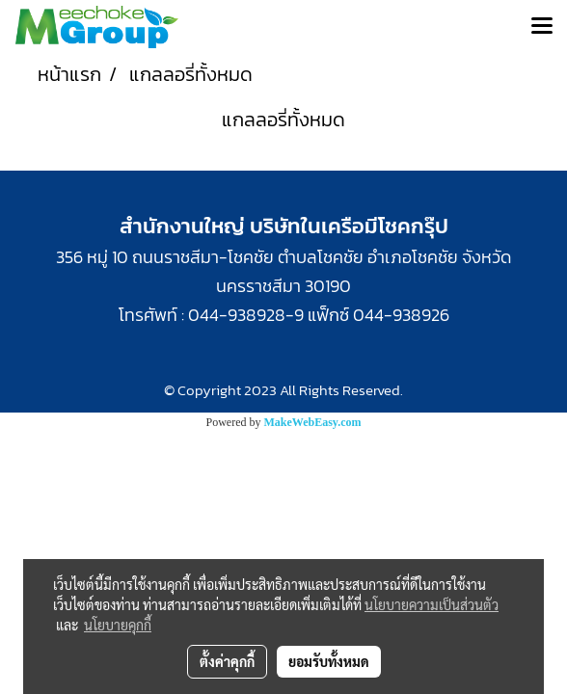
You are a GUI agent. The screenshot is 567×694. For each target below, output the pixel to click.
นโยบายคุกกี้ (117, 624)
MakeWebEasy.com (313, 422)
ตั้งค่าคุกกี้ (227, 661)
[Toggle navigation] (542, 27)
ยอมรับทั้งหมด (328, 661)
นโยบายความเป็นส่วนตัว (431, 604)
